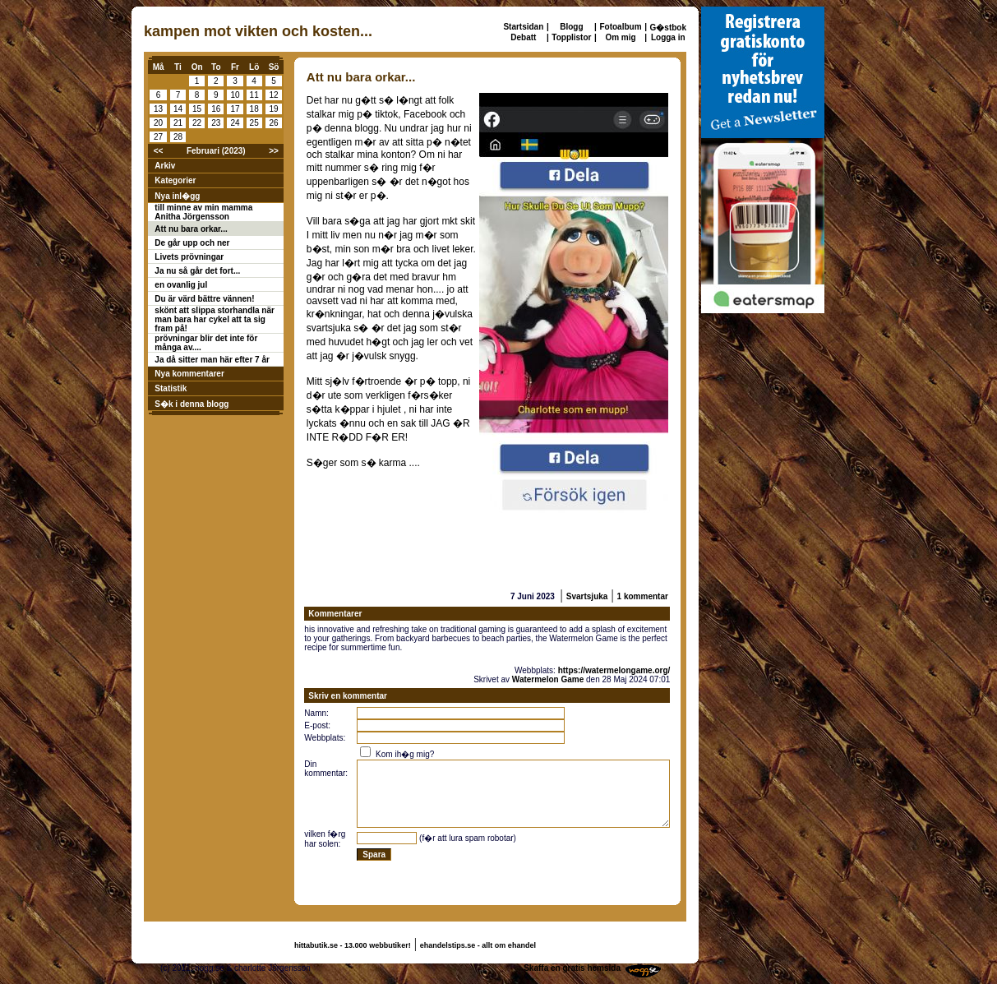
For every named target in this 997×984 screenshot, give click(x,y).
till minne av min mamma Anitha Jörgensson (203, 212)
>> (274, 150)
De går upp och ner (192, 242)
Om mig (620, 37)
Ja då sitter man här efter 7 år (212, 359)
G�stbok (668, 27)
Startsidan (523, 26)
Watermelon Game (548, 679)
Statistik (171, 388)
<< (159, 150)
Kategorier (175, 180)
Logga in (668, 37)
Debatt (523, 37)
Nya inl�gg (177, 196)
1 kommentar (642, 596)
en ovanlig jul (181, 284)
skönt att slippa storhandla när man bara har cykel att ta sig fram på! (215, 319)
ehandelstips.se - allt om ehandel (478, 945)
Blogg (571, 26)
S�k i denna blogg (191, 404)
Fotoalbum (620, 26)
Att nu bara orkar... (191, 228)
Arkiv (165, 165)
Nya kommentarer (189, 373)
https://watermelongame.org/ (614, 670)
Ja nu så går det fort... (197, 270)
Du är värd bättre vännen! (204, 298)
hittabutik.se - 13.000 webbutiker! (352, 945)
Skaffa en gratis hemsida (572, 967)
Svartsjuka (587, 596)
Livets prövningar (189, 256)
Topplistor (571, 37)
